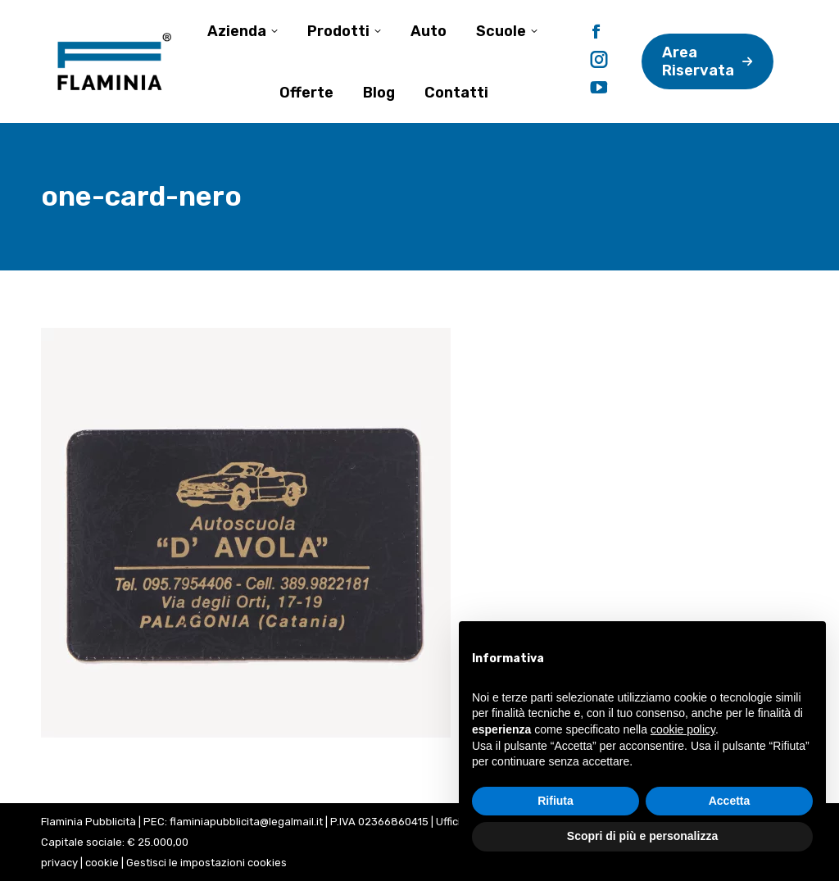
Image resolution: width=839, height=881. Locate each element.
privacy (59, 862)
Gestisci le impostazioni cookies (206, 862)
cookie (102, 862)
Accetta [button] (730, 800)
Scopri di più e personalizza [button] (642, 835)
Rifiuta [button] (555, 800)
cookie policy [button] (683, 729)
